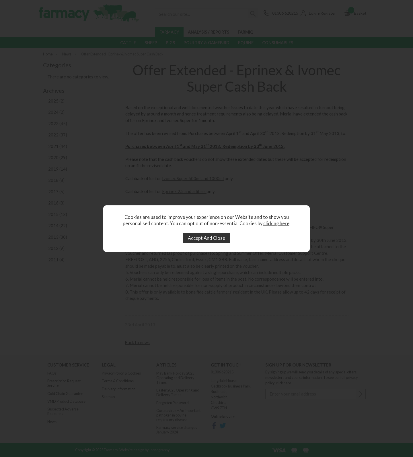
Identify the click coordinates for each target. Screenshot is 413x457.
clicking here (276, 223)
